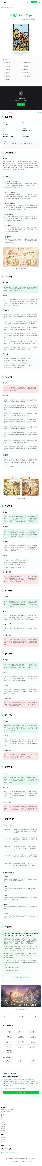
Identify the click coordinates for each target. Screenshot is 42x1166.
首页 (2, 7)
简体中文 (30, 1161)
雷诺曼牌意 (3, 1126)
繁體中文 (23, 1161)
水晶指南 (3, 1130)
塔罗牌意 (7, 7)
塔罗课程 (3, 1122)
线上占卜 (3, 1120)
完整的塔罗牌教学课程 (28, 1080)
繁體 (23, 2)
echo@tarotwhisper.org (8, 1152)
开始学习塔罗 (21, 1093)
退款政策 (3, 1141)
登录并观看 (21, 104)
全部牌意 (21, 1017)
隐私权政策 (3, 1137)
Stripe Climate (14, 1161)
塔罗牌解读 (3, 1124)
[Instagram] (6, 1148)
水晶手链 (3, 1128)
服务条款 (3, 1139)
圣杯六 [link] (13, 7)
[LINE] (9, 1148)
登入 (34, 2)
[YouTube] (2, 1148)
